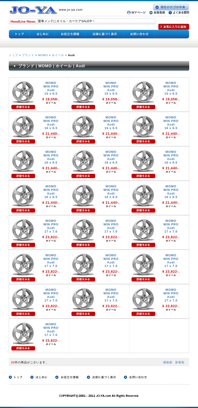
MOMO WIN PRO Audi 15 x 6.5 (50, 88)
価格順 (167, 362)
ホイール (58, 55)
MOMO (43, 55)
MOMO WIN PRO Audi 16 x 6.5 (50, 123)
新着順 (179, 362)
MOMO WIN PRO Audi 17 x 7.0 (50, 226)
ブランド (28, 55)
